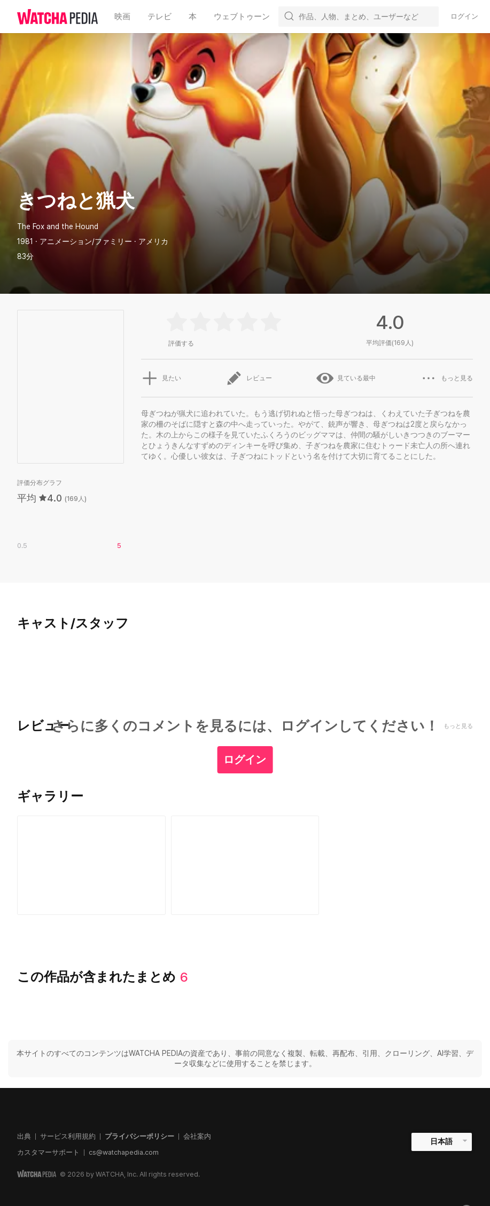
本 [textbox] (193, 16)
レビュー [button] (248, 378)
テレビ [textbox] (159, 16)
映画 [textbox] (122, 16)
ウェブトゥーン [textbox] (242, 16)
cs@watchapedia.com (124, 1152)
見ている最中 (346, 378)
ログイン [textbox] (464, 16)
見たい (161, 378)
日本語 (441, 1141)
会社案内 (197, 1136)
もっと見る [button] (447, 378)
